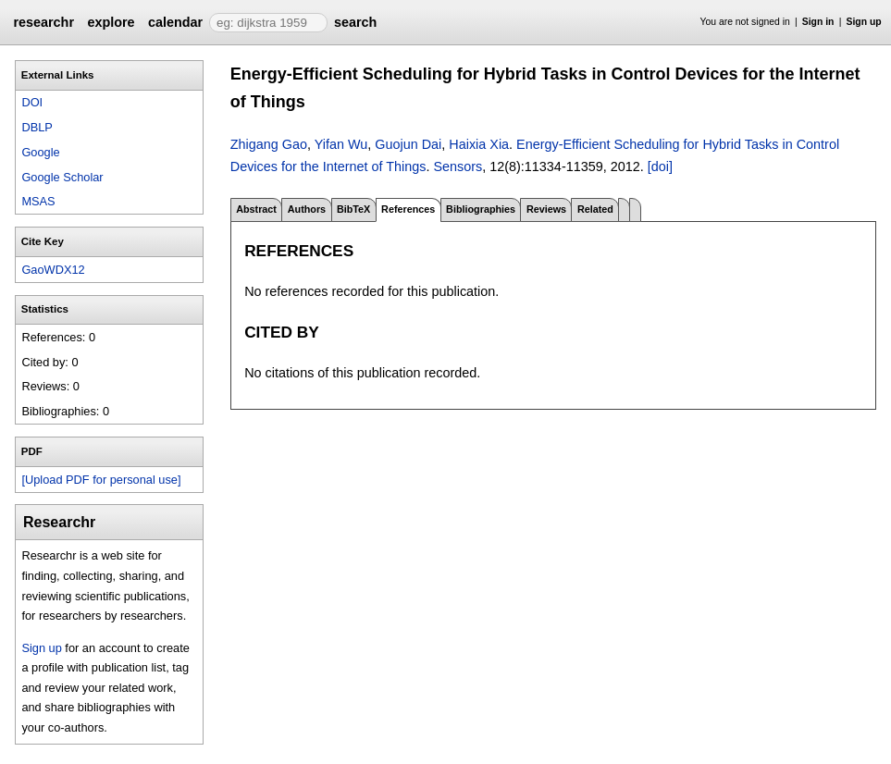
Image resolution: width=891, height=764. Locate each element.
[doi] (660, 166)
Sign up (864, 22)
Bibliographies (480, 209)
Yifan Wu (341, 144)
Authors (307, 209)
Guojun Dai (408, 144)
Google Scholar (62, 177)
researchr (43, 22)
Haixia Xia (479, 144)
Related (595, 209)
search (355, 22)
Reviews (546, 209)
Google (40, 152)
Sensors (457, 166)
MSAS (38, 201)
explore (110, 22)
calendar (175, 22)
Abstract (256, 209)
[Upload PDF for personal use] (100, 480)
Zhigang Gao (268, 144)
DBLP (36, 127)
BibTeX (353, 209)
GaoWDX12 (52, 270)
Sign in (818, 22)
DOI (32, 102)
